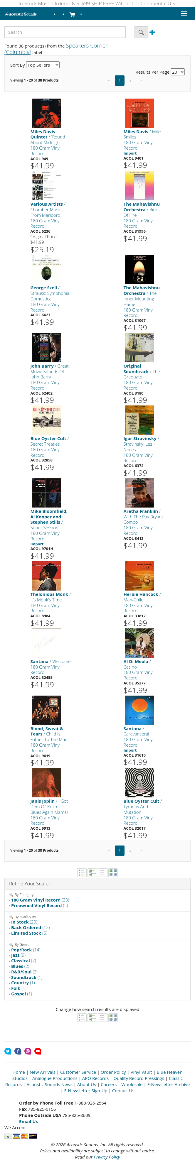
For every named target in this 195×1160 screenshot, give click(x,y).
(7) (23, 960)
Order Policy (113, 1072)
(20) (24, 922)
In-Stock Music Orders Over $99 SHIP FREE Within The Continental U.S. (97, 3)
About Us (86, 1084)
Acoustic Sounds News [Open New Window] (49, 1084)
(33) (40, 900)
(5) (39, 905)
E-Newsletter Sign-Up (85, 1090)
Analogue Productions (55, 1078)
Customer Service (78, 1072)
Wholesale (131, 1084)
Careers (109, 1084)
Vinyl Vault (141, 1072)
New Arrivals (43, 1072)
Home (19, 1072)
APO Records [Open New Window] (95, 1078)
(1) (27, 977)
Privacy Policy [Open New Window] (107, 1157)
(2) (20, 966)
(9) (18, 955)
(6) (29, 933)
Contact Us (123, 1090)
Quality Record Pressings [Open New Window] (138, 1078)
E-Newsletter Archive (168, 1084)
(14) (26, 950)
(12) (30, 927)
